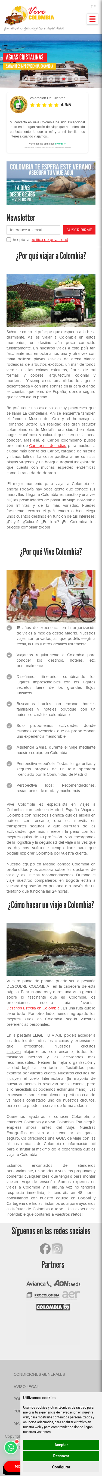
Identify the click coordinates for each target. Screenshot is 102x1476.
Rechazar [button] (61, 1456)
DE (93, 7)
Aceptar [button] (61, 1445)
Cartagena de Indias (47, 445)
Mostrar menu (92, 20)
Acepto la (40, 239)
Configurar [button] (61, 1467)
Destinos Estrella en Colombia (33, 1008)
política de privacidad (49, 239)
